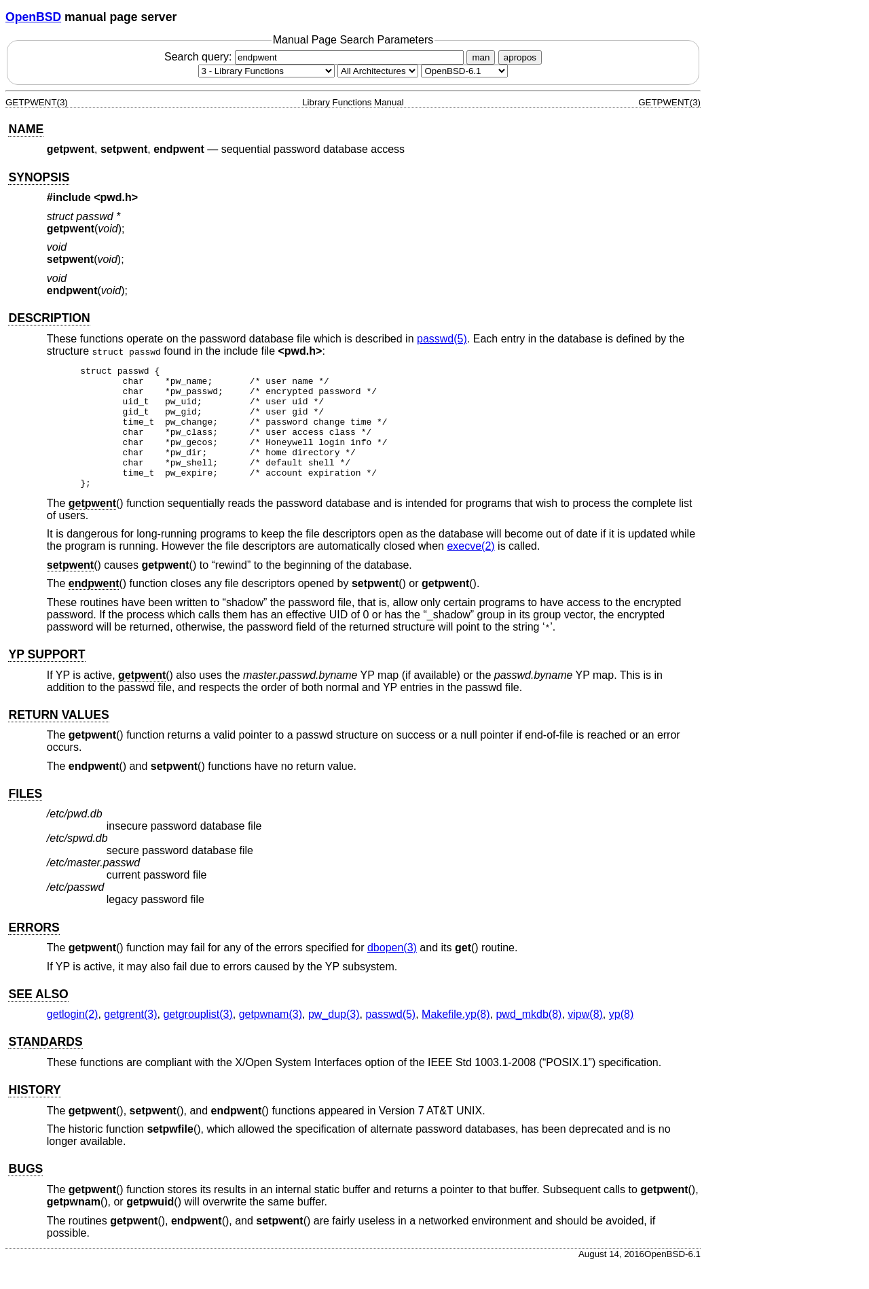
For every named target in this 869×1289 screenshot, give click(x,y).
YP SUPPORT (46, 679)
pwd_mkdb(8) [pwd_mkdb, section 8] (528, 1038)
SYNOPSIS (38, 177)
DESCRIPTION (49, 318)
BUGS (25, 1193)
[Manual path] (464, 71)
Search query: (315, 57)
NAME (25, 129)
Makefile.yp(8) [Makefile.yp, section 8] (455, 1038)
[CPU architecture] (377, 71)
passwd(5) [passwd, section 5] (442, 339)
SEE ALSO (38, 1018)
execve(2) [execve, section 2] (470, 570)
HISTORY (34, 1114)
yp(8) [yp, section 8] (621, 1038)
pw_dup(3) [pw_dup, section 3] (334, 1038)
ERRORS (33, 952)
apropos (520, 57)
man (480, 57)
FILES (25, 818)
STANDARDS (45, 1066)
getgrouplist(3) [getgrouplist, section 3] (197, 1038)
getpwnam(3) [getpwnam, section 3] (270, 1038)
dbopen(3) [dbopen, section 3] (392, 972)
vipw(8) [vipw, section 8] (585, 1038)
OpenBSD (33, 17)
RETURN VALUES (58, 739)
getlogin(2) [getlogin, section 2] (72, 1038)
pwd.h (116, 197)
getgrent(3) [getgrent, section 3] (130, 1038)
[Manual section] (266, 71)
